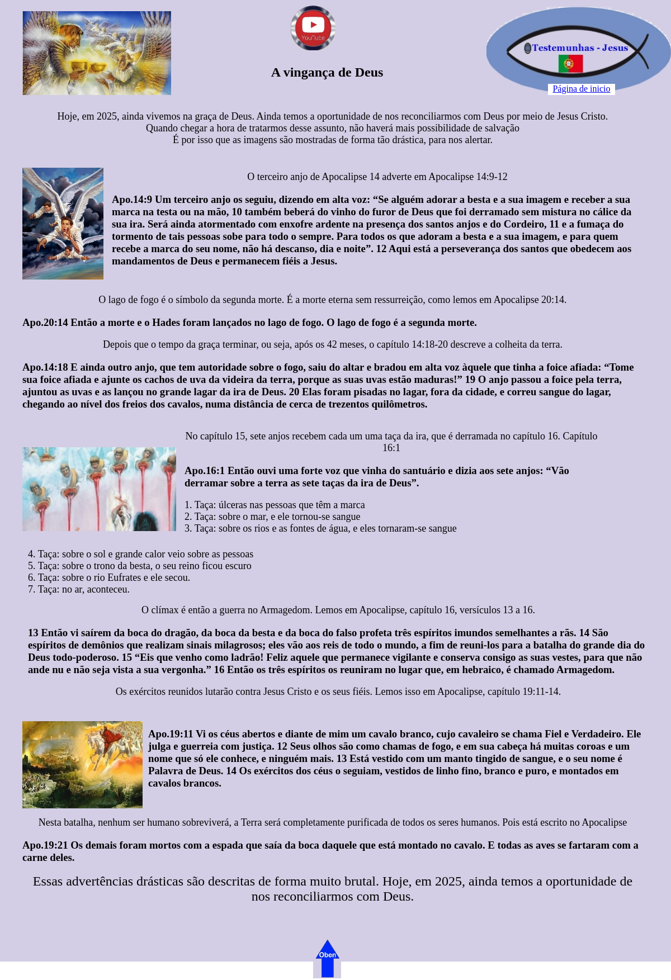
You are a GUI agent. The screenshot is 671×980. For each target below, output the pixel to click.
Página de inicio (581, 88)
